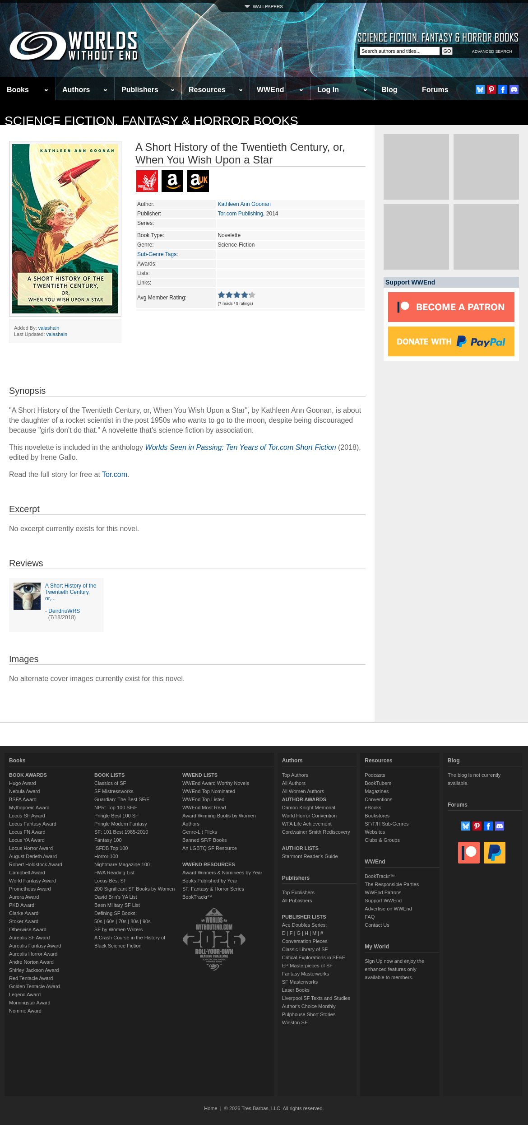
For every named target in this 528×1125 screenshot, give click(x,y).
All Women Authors (303, 791)
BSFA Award (23, 799)
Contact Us (377, 925)
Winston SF (295, 1022)
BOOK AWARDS (28, 775)
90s (147, 921)
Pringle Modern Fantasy (120, 823)
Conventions (378, 799)
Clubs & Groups (382, 840)
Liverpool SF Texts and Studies (316, 998)
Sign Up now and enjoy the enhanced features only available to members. (394, 969)
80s (134, 921)
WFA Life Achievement (307, 823)
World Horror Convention (309, 815)
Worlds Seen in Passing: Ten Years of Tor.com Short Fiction (240, 447)
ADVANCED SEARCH (492, 51)
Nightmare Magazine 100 (122, 864)
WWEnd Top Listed (203, 799)
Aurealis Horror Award (33, 954)
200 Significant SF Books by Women (134, 889)
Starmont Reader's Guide (310, 856)
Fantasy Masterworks (305, 973)
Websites (375, 832)
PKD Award (21, 905)
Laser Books (296, 990)
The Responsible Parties (392, 884)
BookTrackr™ (197, 897)
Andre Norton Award (31, 962)
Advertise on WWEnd (388, 908)
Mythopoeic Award (29, 807)
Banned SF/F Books (204, 840)
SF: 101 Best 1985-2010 (121, 832)
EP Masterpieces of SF (307, 965)
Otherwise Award (27, 929)
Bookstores (377, 815)
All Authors (294, 783)
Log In (328, 89)
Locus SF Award (27, 815)
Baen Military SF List (117, 905)
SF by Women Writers (118, 929)
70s (122, 921)
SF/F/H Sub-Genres (386, 823)
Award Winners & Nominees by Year (222, 872)
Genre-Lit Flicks (199, 832)
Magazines (377, 791)
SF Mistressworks (114, 791)
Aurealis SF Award (29, 937)
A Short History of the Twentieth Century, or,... (70, 592)
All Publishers (297, 900)
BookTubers (378, 783)
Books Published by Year (209, 880)
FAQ (370, 917)
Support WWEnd (383, 900)
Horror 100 (106, 856)
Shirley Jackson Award (34, 970)
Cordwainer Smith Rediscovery (316, 832)
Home (210, 1108)
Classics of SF (110, 783)
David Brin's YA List (115, 897)
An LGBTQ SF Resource (209, 848)
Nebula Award (24, 791)
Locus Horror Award (31, 848)
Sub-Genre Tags (156, 254)
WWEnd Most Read (204, 807)
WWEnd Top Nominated (208, 791)
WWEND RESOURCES (208, 864)
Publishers (139, 89)
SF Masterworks (300, 982)
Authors (76, 89)
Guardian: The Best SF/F (121, 799)
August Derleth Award (33, 856)
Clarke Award (23, 913)
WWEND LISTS (200, 775)
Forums (435, 89)
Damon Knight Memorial (308, 807)
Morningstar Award (30, 1002)
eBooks (373, 807)
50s (98, 921)
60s (111, 921)
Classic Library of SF (305, 949)
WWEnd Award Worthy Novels (215, 783)
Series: (145, 223)
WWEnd (270, 89)
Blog (389, 89)
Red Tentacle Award (31, 978)
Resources (207, 89)
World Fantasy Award (32, 880)
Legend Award (25, 994)
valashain (48, 328)
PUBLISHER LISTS (304, 917)
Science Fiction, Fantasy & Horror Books (151, 121)
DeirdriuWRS (64, 611)
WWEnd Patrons (383, 892)
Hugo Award (22, 783)
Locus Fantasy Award (32, 823)
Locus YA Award (27, 840)
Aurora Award (24, 897)
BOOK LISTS (109, 775)
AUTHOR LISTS (300, 848)
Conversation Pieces (305, 941)
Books (18, 89)
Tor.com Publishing (240, 213)
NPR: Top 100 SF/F (115, 807)
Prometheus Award (30, 889)
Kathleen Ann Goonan (244, 204)
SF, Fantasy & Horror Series (213, 889)
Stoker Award (23, 921)
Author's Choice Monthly (309, 1006)
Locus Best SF (110, 880)
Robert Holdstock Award (35, 864)
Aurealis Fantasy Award (35, 945)
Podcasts (375, 775)
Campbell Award (27, 872)
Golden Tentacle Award (34, 986)
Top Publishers (298, 892)
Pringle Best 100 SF (116, 815)
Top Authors (295, 775)
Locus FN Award (27, 832)
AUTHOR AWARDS (304, 799)
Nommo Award (25, 1010)
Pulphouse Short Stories (309, 1014)
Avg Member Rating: (161, 297)
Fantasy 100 (108, 840)
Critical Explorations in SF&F (313, 957)
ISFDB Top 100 (111, 848)
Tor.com (114, 474)
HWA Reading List (114, 872)
